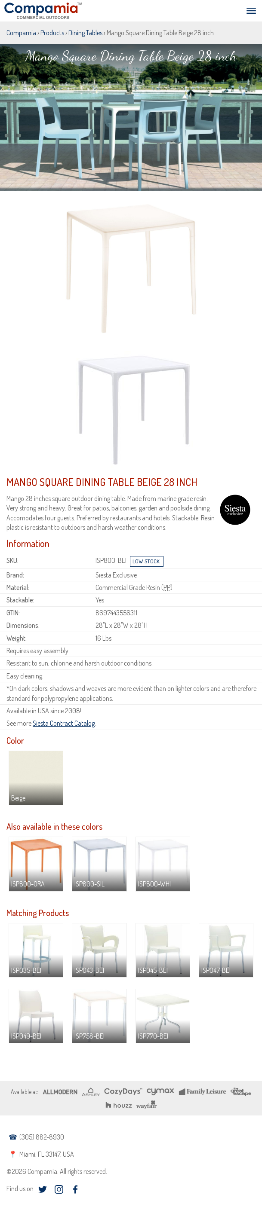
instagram (58, 1189)
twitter (42, 1189)
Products (52, 32)
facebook (75, 1189)
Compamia (21, 32)
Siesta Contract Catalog (64, 723)
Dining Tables (85, 32)
